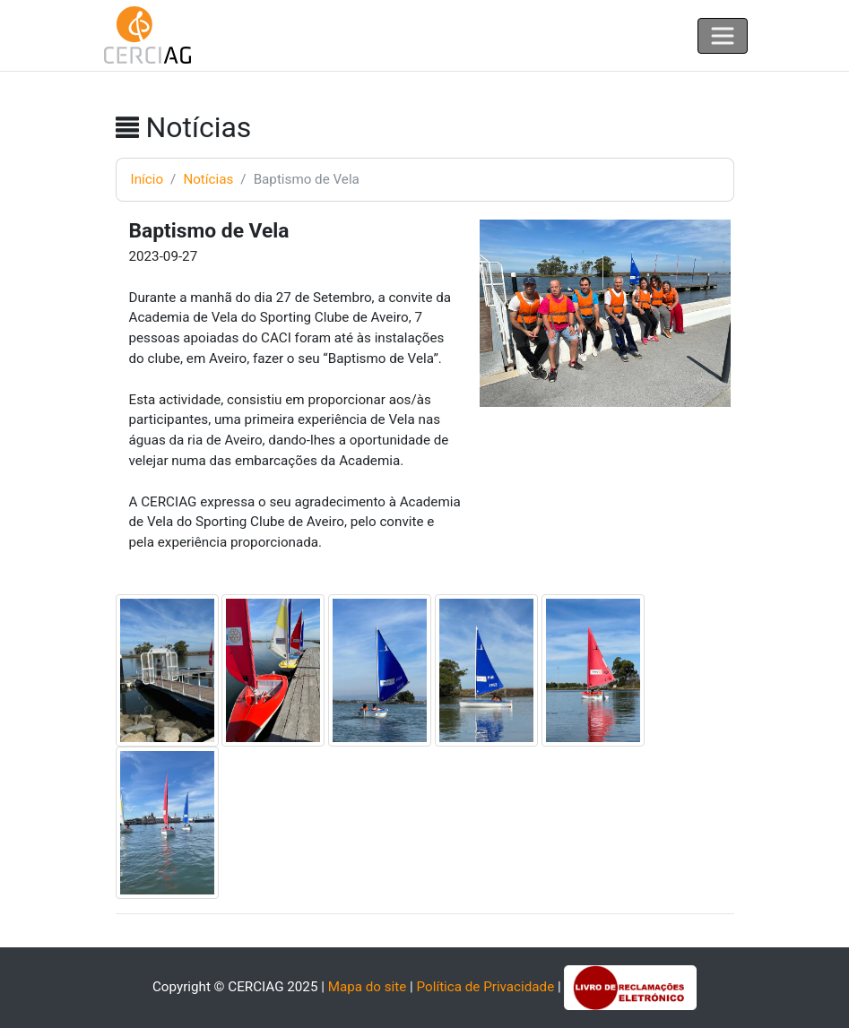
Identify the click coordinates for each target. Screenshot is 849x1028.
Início (147, 179)
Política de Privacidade (486, 987)
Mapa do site (367, 987)
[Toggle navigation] (722, 36)
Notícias (208, 179)
